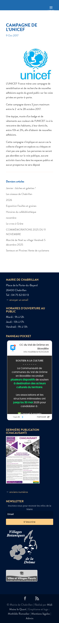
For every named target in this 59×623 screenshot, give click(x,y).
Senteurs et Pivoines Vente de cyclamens (27, 250)
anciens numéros (18, 492)
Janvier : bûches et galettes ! (21, 188)
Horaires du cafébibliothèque (21, 212)
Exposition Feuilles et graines (21, 206)
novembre (11, 218)
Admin (29, 618)
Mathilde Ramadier (18, 613)
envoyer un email (18, 300)
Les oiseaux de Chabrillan (19, 194)
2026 (9, 200)
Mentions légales (40, 613)
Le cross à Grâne (14, 224)
